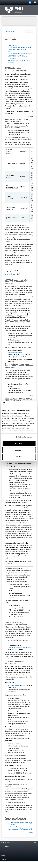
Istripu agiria (9, 274)
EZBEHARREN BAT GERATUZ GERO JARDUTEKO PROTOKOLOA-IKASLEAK (20, 50)
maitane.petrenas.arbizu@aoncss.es (19, 647)
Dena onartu (19, 443)
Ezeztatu (19, 457)
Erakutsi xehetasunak (24, 437)
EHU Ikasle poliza (13, 45)
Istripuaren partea (13, 685)
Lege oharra (5, 847)
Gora (30, 116)
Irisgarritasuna (5, 842)
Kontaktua (4, 851)
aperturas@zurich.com (15, 352)
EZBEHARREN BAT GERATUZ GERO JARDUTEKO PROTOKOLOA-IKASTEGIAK (20, 56)
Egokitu (19, 450)
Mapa (3, 855)
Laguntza (4, 859)
